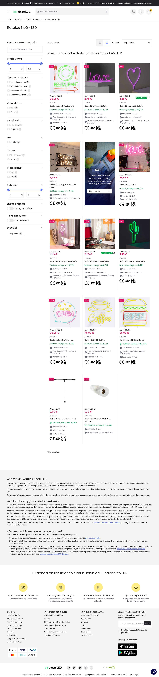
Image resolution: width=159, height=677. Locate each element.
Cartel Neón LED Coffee (95, 340)
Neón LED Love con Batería (96, 106)
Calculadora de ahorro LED (55, 625)
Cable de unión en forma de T (63, 419)
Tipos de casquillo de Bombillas (57, 622)
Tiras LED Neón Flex (33, 19)
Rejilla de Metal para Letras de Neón (63, 186)
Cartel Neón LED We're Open (62, 340)
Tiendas (10, 632)
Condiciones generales (30, 674)
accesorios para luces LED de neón (54, 554)
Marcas (47, 618)
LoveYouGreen (87, 635)
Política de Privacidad (52, 674)
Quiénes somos (13, 615)
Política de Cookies (73, 674)
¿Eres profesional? (14, 628)
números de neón (92, 538)
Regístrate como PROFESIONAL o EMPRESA (97, 3)
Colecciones (86, 628)
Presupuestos (49, 628)
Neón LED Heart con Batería (131, 106)
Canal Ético (11, 635)
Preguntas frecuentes (16, 638)
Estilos (83, 625)
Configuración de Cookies (95, 674)
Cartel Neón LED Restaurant (62, 106)
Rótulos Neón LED (52, 19)
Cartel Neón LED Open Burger (132, 340)
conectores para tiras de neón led (131, 549)
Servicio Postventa (117, 674)
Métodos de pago (14, 625)
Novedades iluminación (53, 615)
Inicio (9, 19)
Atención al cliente (15, 618)
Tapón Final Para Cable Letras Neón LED (98, 420)
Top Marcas (86, 618)
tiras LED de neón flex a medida (107, 522)
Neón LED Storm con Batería (97, 261)
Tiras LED (18, 19)
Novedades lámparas (89, 615)
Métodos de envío (14, 622)
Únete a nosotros (14, 642)
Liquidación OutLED (52, 635)
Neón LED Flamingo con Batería (63, 261)
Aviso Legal (133, 674)
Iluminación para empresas (55, 632)
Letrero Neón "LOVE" (127, 185)
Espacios (84, 622)
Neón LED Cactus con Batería (132, 261)
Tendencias (86, 632)
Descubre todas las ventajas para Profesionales (134, 3)
